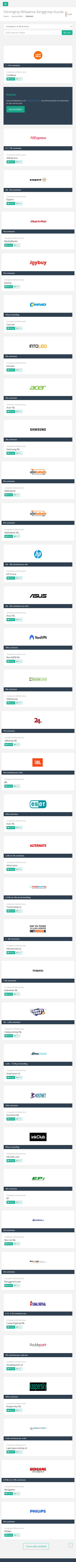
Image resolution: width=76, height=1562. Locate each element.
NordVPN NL (13, 657)
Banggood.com (12, 1281)
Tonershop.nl (13, 907)
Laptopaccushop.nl (16, 1448)
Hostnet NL (12, 1115)
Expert (10, 199)
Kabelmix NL (11, 990)
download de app (33, 100)
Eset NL (10, 823)
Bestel (10, 79)
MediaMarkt (11, 241)
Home (6, 16)
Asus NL (10, 615)
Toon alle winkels (36, 1546)
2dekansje (12, 698)
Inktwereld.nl (13, 948)
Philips (7, 1531)
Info (18, 79)
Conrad (10, 324)
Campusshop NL (13, 1031)
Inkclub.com (12, 1156)
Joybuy (8, 282)
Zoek (67, 32)
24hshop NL (10, 740)
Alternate (11, 865)
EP (7, 1198)
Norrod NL (10, 1240)
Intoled (10, 366)
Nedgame (9, 1489)
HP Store (11, 574)
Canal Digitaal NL (15, 1323)
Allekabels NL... (12, 532)
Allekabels (10, 490)
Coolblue (11, 75)
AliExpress (12, 158)
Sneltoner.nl (13, 1073)
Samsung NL (13, 449)
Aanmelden (15, 109)
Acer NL (10, 407)
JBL (5, 782)
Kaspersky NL (13, 1406)
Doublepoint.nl (14, 1364)
